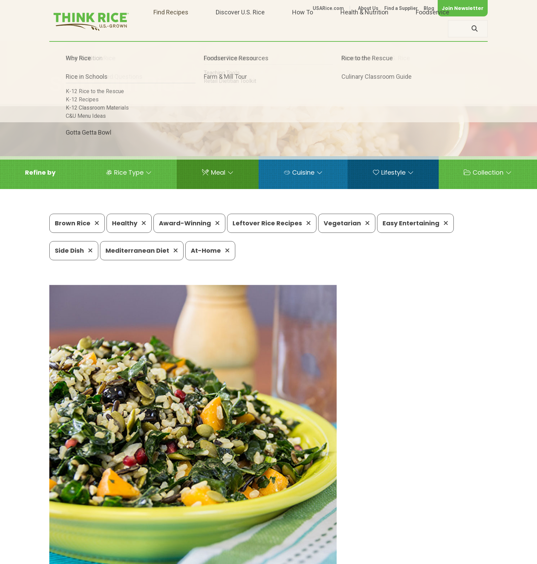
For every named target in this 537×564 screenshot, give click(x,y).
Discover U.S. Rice (240, 28)
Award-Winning (189, 223)
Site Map (433, 556)
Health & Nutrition (364, 28)
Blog (429, 8)
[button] (40, 172)
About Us (368, 8)
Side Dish (74, 250)
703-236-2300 (158, 535)
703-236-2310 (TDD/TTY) (301, 535)
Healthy (129, 223)
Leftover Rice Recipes (272, 223)
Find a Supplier (401, 8)
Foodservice (432, 28)
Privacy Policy (397, 556)
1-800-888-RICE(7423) (222, 535)
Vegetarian (347, 223)
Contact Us (359, 556)
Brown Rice (77, 223)
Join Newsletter (463, 8)
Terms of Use (468, 556)
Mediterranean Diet (141, 250)
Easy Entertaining (415, 223)
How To (302, 28)
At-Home (210, 250)
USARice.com (328, 8)
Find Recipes (170, 28)
